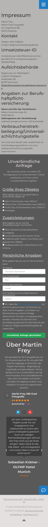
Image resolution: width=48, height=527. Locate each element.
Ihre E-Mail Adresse (12, 285)
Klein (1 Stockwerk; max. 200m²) (21, 201)
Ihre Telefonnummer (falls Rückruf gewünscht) (20, 294)
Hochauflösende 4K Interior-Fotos (22, 236)
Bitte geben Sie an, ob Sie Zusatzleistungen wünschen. (24, 221)
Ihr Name (7, 268)
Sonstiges (10, 210)
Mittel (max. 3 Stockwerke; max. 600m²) (25, 204)
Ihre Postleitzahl (11, 276)
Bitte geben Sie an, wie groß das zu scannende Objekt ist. (24, 192)
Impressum (16, 514)
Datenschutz (31, 514)
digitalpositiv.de (34, 511)
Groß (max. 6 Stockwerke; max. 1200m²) (25, 207)
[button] (6, 450)
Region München (13, 499)
